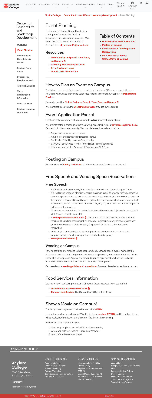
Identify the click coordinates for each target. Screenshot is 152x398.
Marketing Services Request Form (68, 64)
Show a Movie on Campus (115, 58)
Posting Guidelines (71, 164)
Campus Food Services (62, 291)
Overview (22, 44)
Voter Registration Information (23, 95)
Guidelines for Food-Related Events (70, 288)
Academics (44, 4)
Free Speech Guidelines (64, 238)
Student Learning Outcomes (26, 111)
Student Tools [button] (121, 5)
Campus (101, 4)
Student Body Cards (24, 70)
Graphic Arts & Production (64, 71)
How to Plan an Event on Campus (119, 41)
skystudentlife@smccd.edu (74, 45)
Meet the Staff (24, 103)
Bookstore (49, 368)
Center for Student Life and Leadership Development (90, 15)
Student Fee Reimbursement (25, 78)
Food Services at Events (114, 55)
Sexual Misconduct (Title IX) (90, 374)
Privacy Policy (84, 366)
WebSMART (50, 376)
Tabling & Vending (26, 85)
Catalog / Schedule (53, 371)
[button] (147, 3)
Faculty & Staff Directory (121, 376)
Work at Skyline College (121, 382)
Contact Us (17, 382)
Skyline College (53, 15)
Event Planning (25, 50)
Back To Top (109, 396)
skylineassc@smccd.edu (124, 124)
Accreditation (117, 363)
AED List (96, 363)
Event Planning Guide (84, 106)
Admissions (31, 4)
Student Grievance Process (90, 376)
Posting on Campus (112, 44)
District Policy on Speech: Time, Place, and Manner (91, 102)
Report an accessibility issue (24, 387)
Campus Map (117, 366)
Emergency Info (85, 363)
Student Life (67, 4)
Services (128, 366)
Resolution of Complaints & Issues (24, 59)
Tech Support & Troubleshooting (59, 374)
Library (58, 368)
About (111, 4)
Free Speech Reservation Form (69, 217)
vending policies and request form (80, 266)
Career (55, 4)
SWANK (98, 309)
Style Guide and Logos (62, 68)
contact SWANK (106, 314)
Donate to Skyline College (122, 371)
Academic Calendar (53, 363)
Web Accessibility (86, 379)
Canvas (60, 376)
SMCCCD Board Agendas (122, 379)
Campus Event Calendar (55, 366)
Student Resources (85, 4)
